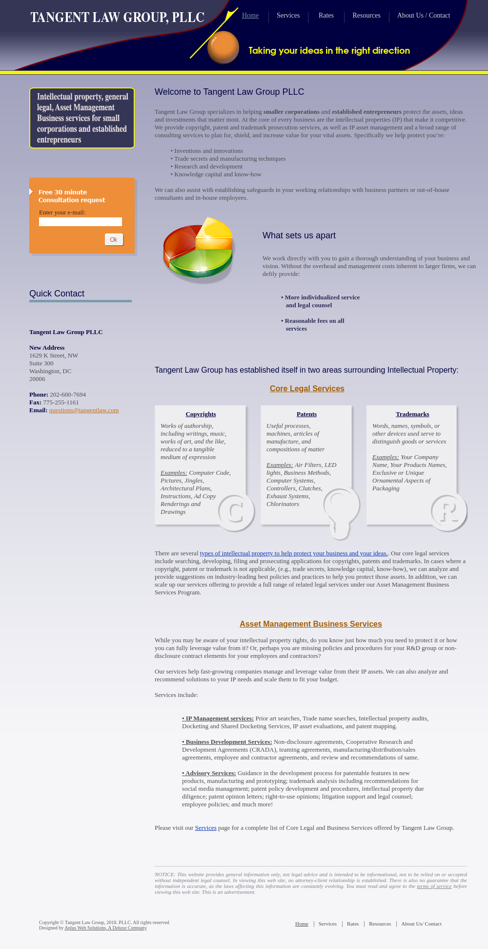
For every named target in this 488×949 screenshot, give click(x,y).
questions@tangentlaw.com (84, 410)
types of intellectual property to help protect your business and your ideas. (294, 553)
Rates (326, 15)
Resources (366, 15)
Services (288, 15)
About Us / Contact (423, 15)
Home (250, 15)
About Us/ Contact (421, 924)
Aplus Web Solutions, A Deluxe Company (105, 927)
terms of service (434, 886)
